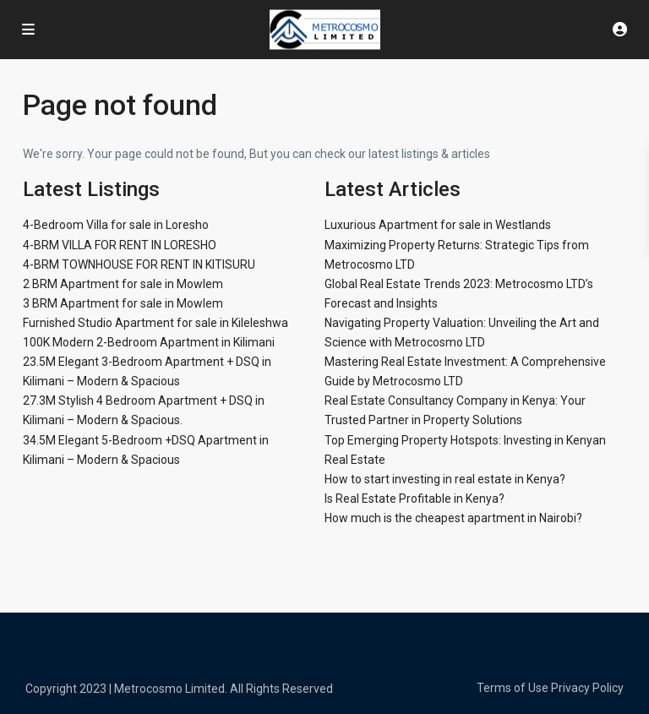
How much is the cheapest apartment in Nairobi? (453, 518)
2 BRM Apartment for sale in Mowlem (123, 284)
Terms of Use (512, 688)
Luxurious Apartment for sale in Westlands (437, 225)
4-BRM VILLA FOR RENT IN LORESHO (119, 245)
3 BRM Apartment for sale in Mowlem (123, 303)
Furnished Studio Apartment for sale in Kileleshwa (155, 323)
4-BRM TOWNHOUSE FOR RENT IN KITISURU (139, 264)
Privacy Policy (587, 688)
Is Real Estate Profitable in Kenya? (414, 498)
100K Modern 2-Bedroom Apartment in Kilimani (149, 342)
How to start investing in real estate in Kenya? (444, 479)
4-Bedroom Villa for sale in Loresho (116, 225)
